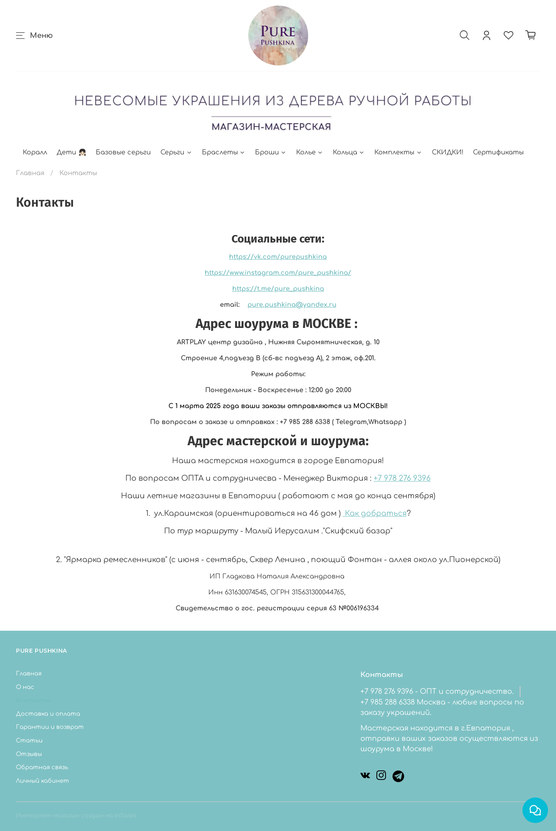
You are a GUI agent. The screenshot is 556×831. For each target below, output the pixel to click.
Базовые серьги (123, 152)
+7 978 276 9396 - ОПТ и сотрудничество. (437, 691)
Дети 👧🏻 (71, 152)
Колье (309, 152)
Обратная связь (42, 767)
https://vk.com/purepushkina (278, 257)
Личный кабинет (42, 781)
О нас (25, 687)
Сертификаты (498, 152)
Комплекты (398, 152)
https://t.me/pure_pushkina (278, 288)
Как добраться (375, 513)
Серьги (176, 152)
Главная (30, 173)
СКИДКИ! (447, 152)
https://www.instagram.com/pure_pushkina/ (278, 272)
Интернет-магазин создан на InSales (76, 815)
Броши (271, 152)
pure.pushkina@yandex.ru (291, 304)
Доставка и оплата (48, 714)
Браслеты (223, 152)
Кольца (349, 152)
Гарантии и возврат (50, 727)
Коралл (35, 152)
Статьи (29, 740)
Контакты (33, 700)
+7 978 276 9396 (402, 478)
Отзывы (29, 754)
